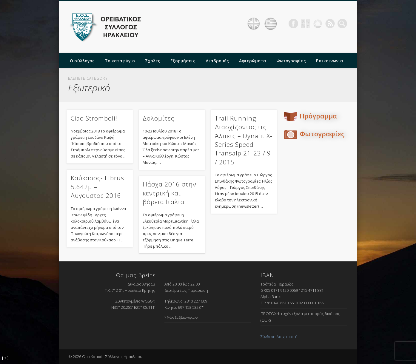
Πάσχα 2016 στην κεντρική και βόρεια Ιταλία (169, 193)
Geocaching (305, 23)
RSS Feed (330, 23)
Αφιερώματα (252, 61)
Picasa (318, 23)
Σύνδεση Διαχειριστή (279, 336)
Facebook (293, 23)
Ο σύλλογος (82, 61)
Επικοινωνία (329, 61)
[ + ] (5, 358)
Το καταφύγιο (120, 61)
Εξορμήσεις (182, 61)
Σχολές (152, 61)
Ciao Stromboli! (94, 118)
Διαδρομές (217, 61)
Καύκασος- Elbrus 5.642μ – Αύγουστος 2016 (97, 187)
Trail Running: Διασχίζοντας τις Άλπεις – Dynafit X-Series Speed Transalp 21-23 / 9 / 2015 (243, 140)
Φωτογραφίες (291, 61)
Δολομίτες (158, 118)
